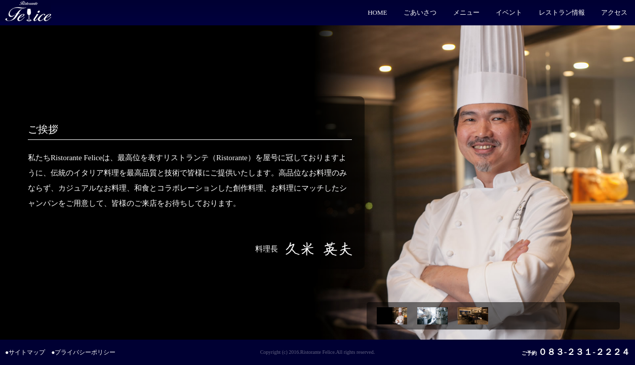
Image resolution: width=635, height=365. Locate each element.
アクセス (614, 12)
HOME (377, 12)
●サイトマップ (25, 352)
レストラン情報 (562, 12)
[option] (394, 315)
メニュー (466, 12)
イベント (509, 12)
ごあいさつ (420, 12)
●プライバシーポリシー (83, 352)
